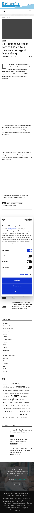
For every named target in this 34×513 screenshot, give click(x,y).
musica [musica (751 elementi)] (13, 405)
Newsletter (18, 495)
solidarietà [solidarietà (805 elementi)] (23, 414)
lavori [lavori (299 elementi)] (11, 402)
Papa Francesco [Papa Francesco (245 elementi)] (16, 408)
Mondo (5, 353)
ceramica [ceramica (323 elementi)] (18, 393)
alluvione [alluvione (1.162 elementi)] (15, 384)
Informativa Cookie (23, 493)
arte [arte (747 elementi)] (5, 390)
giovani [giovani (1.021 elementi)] (15, 399)
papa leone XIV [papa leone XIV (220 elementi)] (26, 408)
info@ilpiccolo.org (20, 479)
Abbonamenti (10, 495)
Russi (4, 361)
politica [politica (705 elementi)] (6, 411)
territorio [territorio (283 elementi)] (17, 418)
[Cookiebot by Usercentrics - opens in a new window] (24, 219)
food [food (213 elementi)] (9, 399)
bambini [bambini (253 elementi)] (15, 390)
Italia (4, 345)
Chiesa (5, 334)
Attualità (5, 323)
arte (8, 203)
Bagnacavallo (7, 326)
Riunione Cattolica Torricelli (9, 205)
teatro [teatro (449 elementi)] (11, 418)
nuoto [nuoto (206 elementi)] (23, 405)
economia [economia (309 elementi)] (24, 396)
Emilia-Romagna (8, 339)
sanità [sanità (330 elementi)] (21, 412)
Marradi (5, 347)
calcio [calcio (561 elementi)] (27, 390)
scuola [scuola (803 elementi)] (27, 411)
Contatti (25, 495)
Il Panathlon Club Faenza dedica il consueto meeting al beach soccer (21, 432)
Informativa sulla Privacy (10, 493)
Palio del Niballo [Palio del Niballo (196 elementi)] (7, 408)
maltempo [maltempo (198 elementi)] (26, 402)
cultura (20, 203)
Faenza (8, 17)
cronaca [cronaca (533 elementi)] (6, 396)
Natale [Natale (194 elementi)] (19, 405)
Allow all (17, 280)
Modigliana (6, 350)
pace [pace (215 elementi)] (28, 405)
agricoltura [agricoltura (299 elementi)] (6, 384)
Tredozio (5, 369)
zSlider (5, 371)
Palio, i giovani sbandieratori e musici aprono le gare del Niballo (22, 296)
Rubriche (5, 358)
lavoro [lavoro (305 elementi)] (16, 402)
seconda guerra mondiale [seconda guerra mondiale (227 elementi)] (10, 415)
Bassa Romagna (8, 328)
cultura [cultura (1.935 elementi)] (15, 396)
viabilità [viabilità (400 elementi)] (24, 418)
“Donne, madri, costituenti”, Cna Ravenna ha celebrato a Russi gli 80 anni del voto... (21, 450)
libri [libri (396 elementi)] (20, 402)
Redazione (6, 56)
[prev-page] (3, 313)
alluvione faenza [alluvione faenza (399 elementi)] (8, 387)
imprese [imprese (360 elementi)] (5, 402)
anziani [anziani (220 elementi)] (28, 387)
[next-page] (6, 313)
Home (3, 17)
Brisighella (6, 331)
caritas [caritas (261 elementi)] (12, 393)
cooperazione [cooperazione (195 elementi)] (25, 393)
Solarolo (5, 363)
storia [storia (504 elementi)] (5, 418)
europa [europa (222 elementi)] (5, 399)
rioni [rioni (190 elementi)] (12, 411)
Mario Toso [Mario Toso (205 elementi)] (6, 405)
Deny (17, 292)
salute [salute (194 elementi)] (16, 411)
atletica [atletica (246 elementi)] (10, 390)
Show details (24, 274)
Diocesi (4, 306)
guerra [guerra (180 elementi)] (22, 399)
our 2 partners (12, 228)
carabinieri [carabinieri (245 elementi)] (6, 393)
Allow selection (17, 286)
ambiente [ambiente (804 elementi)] (20, 387)
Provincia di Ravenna (9, 355)
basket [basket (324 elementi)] (21, 390)
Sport (4, 366)
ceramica (13, 203)
